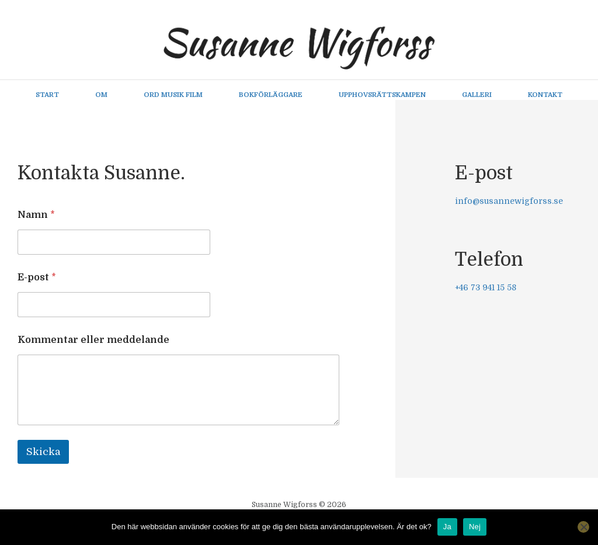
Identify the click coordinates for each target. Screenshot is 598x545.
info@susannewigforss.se (509, 201)
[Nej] (583, 527)
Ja (447, 526)
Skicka (43, 452)
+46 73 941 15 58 (485, 288)
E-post (37, 278)
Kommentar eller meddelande (93, 340)
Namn (36, 215)
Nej (475, 526)
